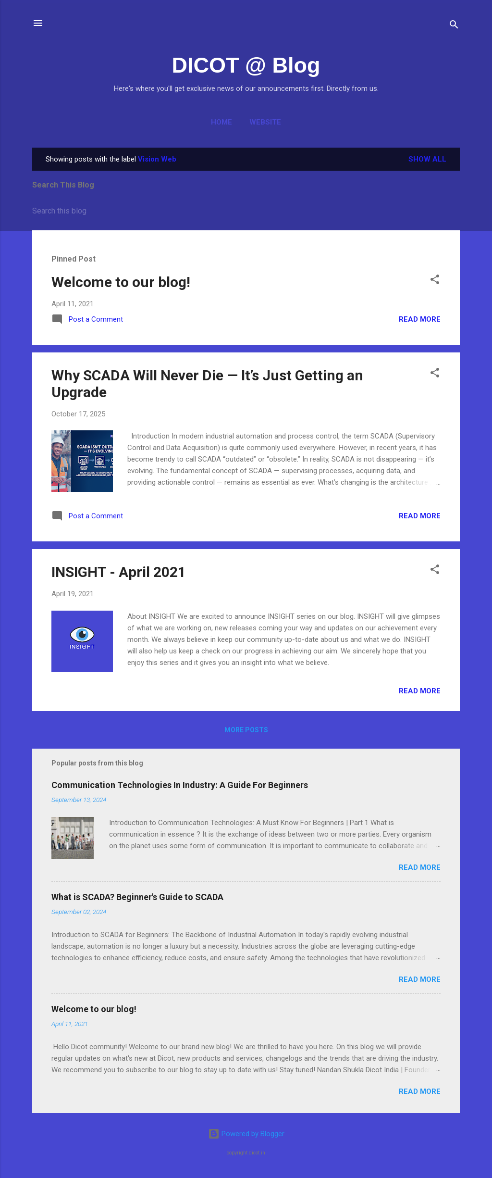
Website (265, 122)
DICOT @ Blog (246, 65)
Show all (427, 159)
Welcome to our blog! (120, 282)
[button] (435, 281)
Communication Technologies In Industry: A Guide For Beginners (179, 785)
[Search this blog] (246, 211)
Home (221, 122)
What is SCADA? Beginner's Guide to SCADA (137, 897)
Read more (420, 319)
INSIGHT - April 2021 (118, 572)
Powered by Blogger (246, 1133)
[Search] (454, 26)
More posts (246, 730)
